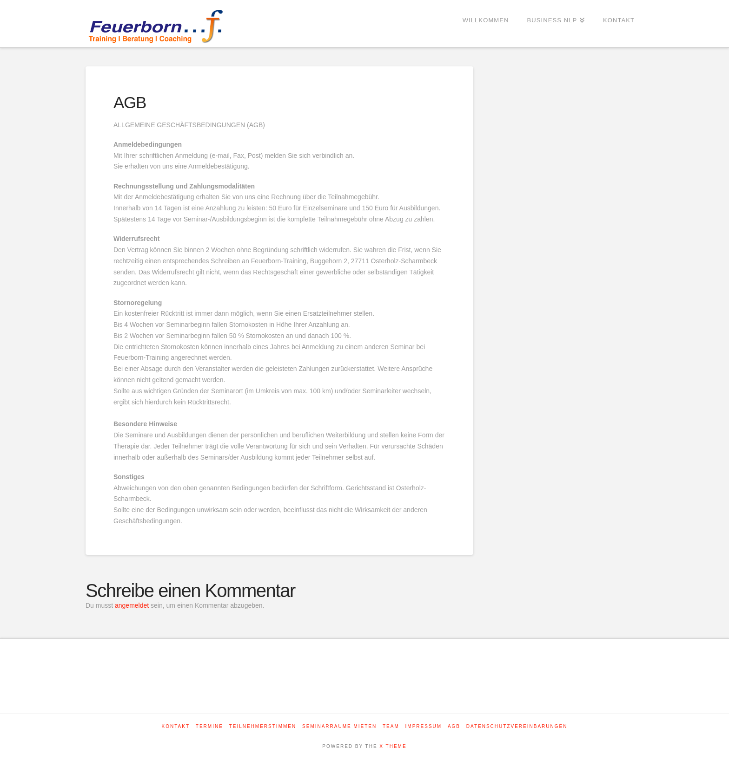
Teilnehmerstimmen (263, 726)
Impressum (423, 726)
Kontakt (176, 726)
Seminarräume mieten (339, 726)
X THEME (392, 746)
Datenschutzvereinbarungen (517, 726)
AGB (454, 726)
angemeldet (132, 605)
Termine (209, 726)
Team (391, 726)
